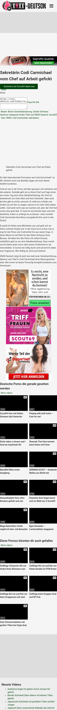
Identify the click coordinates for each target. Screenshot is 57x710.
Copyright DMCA (25, 694)
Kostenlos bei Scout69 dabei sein (19, 86)
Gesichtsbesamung (23, 113)
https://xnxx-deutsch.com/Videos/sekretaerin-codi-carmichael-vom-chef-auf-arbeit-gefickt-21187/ (15, 101)
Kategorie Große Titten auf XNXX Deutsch (28, 116)
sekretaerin (33, 119)
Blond (10, 113)
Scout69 (53, 116)
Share (3, 89)
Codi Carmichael (20, 119)
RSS (39, 694)
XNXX (9, 119)
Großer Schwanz (40, 113)
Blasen (3, 113)
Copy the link (36, 103)
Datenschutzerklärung (25, 691)
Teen (2, 119)
